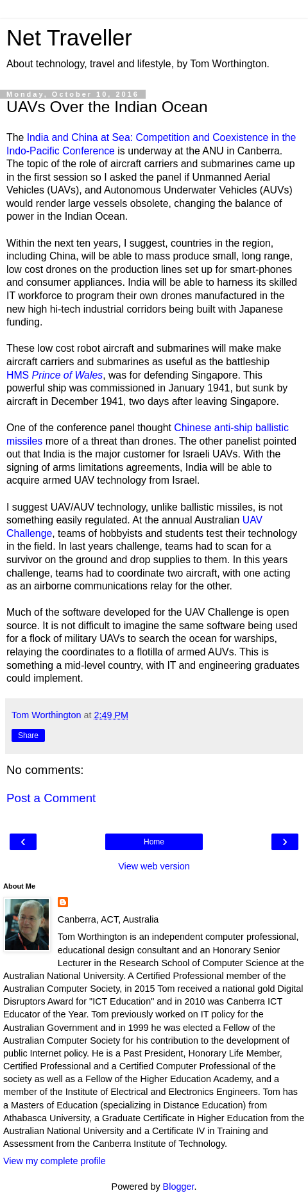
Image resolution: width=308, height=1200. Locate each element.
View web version (154, 866)
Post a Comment (51, 798)
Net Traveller (69, 38)
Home (154, 841)
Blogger (178, 1186)
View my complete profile (54, 1161)
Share (28, 735)
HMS (54, 375)
